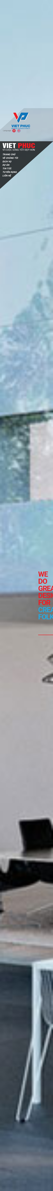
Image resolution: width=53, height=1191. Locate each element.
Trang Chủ (8, 46)
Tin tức (6, 60)
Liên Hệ (6, 67)
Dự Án (5, 56)
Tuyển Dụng (9, 64)
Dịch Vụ (6, 53)
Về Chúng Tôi (10, 50)
